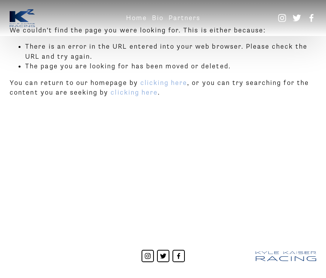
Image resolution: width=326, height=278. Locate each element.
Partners (184, 18)
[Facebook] (311, 18)
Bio (158, 18)
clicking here (164, 83)
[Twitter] (297, 18)
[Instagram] (282, 18)
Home (136, 18)
